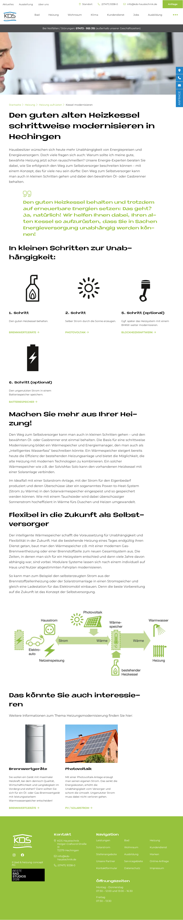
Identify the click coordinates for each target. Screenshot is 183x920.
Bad (36, 14)
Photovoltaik (75, 332)
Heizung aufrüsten (50, 104)
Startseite (15, 104)
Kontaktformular (106, 868)
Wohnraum (75, 14)
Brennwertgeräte (22, 332)
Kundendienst (115, 14)
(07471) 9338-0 (108, 4)
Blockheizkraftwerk (137, 332)
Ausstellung (26, 4)
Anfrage (172, 4)
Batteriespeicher (21, 401)
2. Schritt (75, 313)
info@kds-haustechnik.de (140, 4)
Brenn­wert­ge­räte (28, 769)
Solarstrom (103, 847)
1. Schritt (19, 313)
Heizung (53, 14)
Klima (94, 14)
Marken (154, 854)
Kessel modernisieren (79, 104)
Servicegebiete (133, 861)
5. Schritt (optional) (142, 313)
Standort (85, 4)
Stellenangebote (106, 854)
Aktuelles (8, 4)
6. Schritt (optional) (30, 382)
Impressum (157, 868)
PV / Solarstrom (77, 808)
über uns (43, 4)
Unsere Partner (105, 861)
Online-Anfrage (159, 861)
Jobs (136, 14)
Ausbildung (155, 14)
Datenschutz (132, 868)
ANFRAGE (179, 98)
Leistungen (103, 840)
